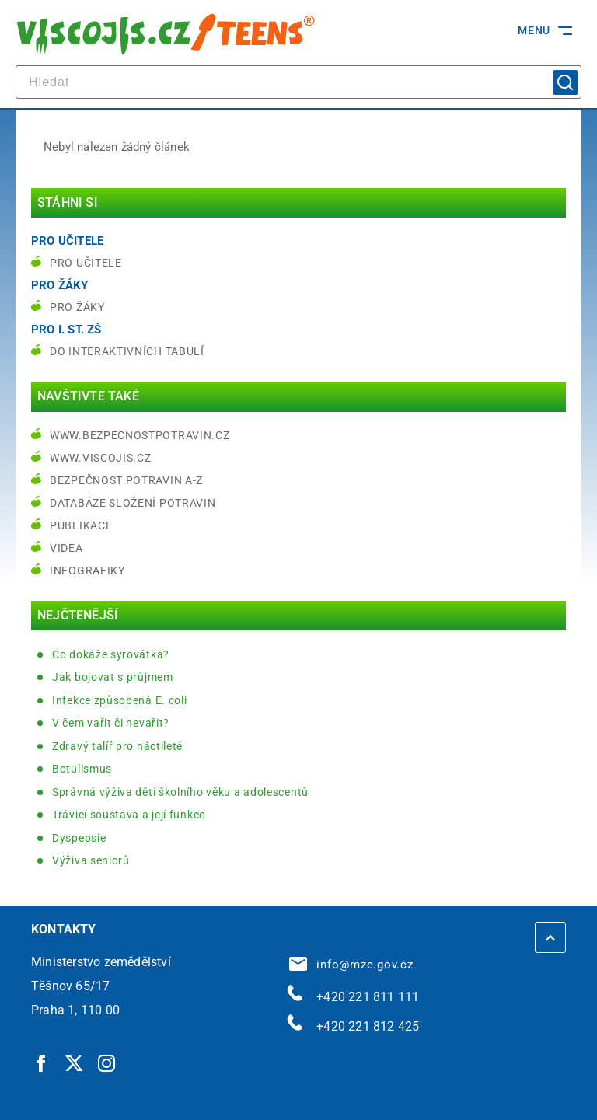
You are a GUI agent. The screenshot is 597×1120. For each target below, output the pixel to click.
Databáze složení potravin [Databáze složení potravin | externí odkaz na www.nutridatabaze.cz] (133, 503)
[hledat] (298, 82)
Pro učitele (86, 262)
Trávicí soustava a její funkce (128, 814)
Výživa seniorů (91, 860)
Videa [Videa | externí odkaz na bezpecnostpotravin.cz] (66, 548)
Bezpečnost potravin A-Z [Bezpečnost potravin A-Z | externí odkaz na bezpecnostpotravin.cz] (126, 480)
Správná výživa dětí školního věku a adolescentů (180, 792)
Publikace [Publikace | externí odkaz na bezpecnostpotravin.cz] (81, 525)
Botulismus (82, 768)
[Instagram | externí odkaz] (107, 1062)
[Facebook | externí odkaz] (42, 1062)
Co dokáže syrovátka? (110, 654)
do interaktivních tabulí (127, 351)
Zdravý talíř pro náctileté (117, 746)
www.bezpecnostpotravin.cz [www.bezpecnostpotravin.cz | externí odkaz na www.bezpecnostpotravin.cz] (140, 435)
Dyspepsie (79, 838)
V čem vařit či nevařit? (110, 723)
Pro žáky (77, 307)
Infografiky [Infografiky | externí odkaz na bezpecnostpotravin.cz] (87, 570)
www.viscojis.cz (101, 458)
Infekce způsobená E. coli (119, 700)
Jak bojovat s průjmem (112, 677)
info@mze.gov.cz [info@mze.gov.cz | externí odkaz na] (351, 965)
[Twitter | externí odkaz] (75, 1062)
